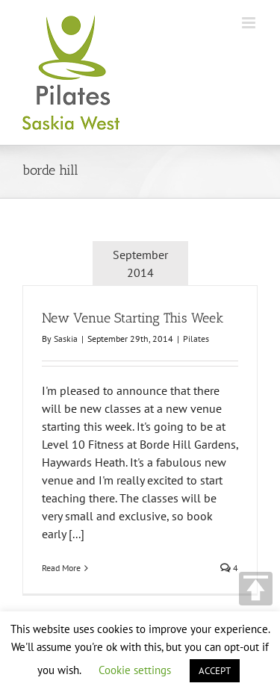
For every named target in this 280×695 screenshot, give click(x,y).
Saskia (66, 338)
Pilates (196, 338)
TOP (256, 588)
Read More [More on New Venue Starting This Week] (61, 567)
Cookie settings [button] (135, 670)
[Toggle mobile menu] (250, 23)
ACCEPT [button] (215, 670)
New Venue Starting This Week (132, 318)
